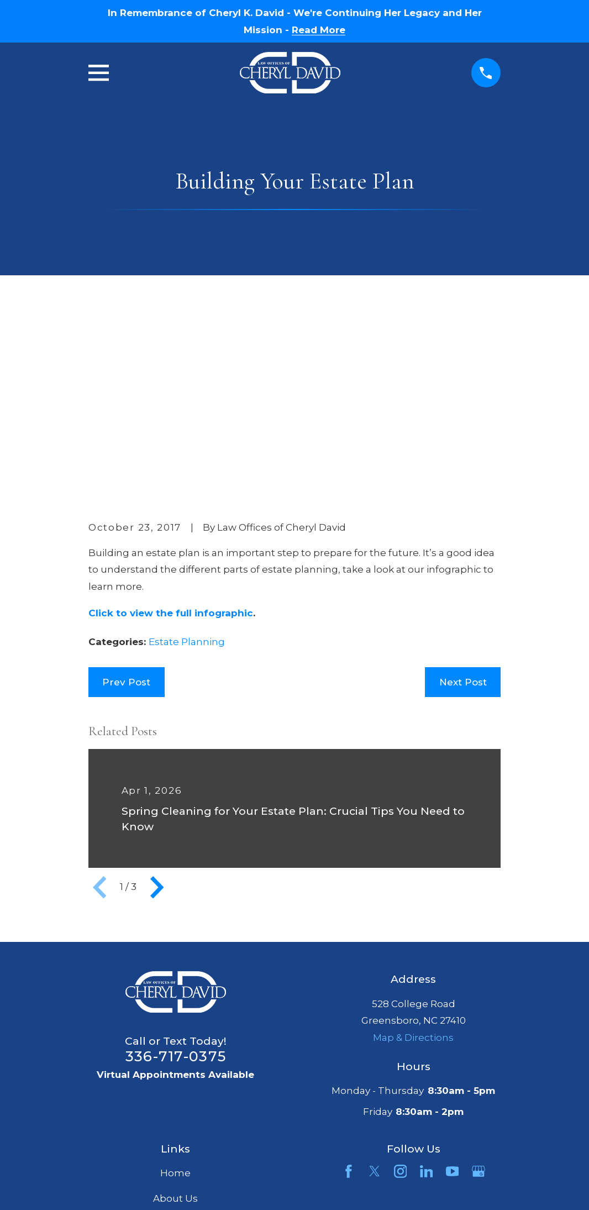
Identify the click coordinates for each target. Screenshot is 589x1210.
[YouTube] (452, 1000)
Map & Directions (413, 866)
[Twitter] (374, 1000)
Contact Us (175, 1102)
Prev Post (126, 510)
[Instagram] (400, 1000)
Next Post (463, 510)
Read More (318, 30)
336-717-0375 (175, 884)
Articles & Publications (176, 1077)
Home (175, 1002)
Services (175, 1052)
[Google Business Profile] (478, 1000)
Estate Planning (187, 470)
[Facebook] (348, 1000)
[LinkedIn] (426, 1000)
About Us (175, 1027)
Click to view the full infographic (170, 441)
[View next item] (157, 716)
